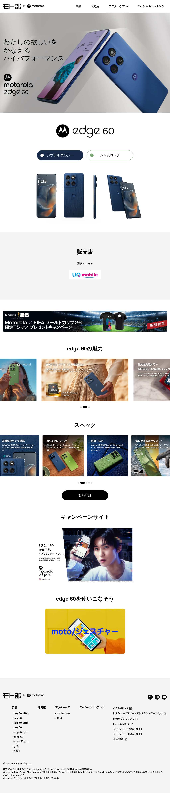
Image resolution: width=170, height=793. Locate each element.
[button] (81, 407)
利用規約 (118, 739)
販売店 (95, 6)
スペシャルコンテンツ (150, 6)
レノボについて (121, 724)
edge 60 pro (20, 732)
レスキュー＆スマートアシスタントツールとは (138, 713)
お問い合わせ (120, 708)
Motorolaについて (123, 718)
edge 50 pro (20, 741)
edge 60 (18, 737)
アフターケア (117, 6)
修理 (59, 718)
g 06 (16, 746)
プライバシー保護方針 (125, 729)
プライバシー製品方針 (125, 734)
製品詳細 (85, 495)
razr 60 (17, 718)
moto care (63, 713)
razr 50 (17, 727)
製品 (78, 6)
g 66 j (16, 751)
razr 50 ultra (20, 723)
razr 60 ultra (20, 713)
